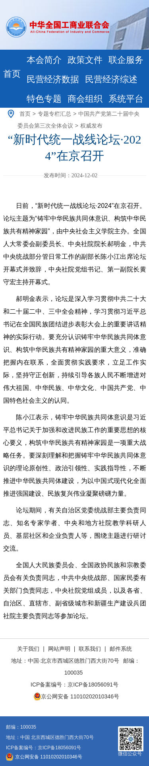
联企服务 (125, 60)
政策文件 (85, 60)
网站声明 (59, 649)
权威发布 (91, 125)
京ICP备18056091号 (93, 684)
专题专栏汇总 (54, 114)
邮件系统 (121, 649)
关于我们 (29, 649)
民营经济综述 (111, 79)
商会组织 (85, 99)
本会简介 (44, 60)
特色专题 (44, 99)
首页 (12, 74)
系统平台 (125, 99)
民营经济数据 (53, 79)
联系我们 (90, 649)
